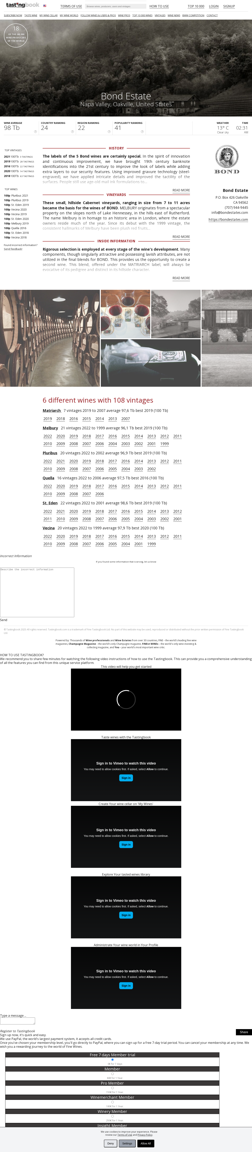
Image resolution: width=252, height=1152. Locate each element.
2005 (112, 468)
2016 (73, 418)
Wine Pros (124, 15)
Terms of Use (124, 1134)
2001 (151, 443)
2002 (138, 443)
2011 (177, 436)
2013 (112, 418)
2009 (60, 443)
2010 (47, 443)
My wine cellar (49, 15)
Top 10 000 (196, 6)
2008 (73, 443)
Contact (212, 15)
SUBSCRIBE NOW (13, 15)
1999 (164, 443)
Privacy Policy (145, 1134)
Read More (181, 190)
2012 (164, 436)
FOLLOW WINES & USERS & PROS (98, 15)
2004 (112, 443)
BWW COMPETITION (193, 15)
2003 (125, 443)
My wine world (69, 15)
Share (244, 1033)
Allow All (146, 1143)
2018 (60, 418)
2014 (99, 418)
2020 (60, 436)
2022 (47, 436)
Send (3, 620)
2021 (60, 461)
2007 (125, 418)
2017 (99, 436)
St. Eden (50, 503)
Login (214, 6)
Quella (48, 478)
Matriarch (52, 410)
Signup (229, 6)
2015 (86, 418)
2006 (99, 443)
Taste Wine (30, 15)
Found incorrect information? (23, 247)
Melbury (50, 428)
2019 (47, 418)
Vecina (49, 528)
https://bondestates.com (228, 219)
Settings (127, 1143)
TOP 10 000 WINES (142, 15)
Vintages (160, 15)
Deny (110, 1143)
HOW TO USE (159, 6)
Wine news (174, 15)
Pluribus (50, 453)
